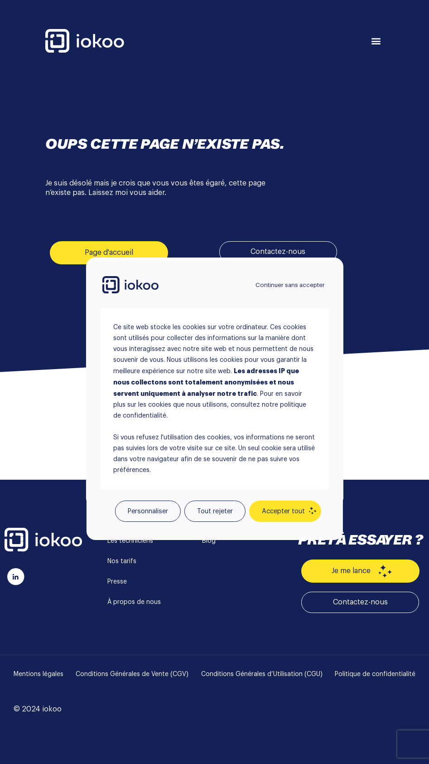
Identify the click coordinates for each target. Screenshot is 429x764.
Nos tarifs (121, 561)
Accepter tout (283, 511)
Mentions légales (38, 674)
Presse (117, 582)
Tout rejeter (215, 511)
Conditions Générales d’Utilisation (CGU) (262, 674)
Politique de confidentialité (375, 674)
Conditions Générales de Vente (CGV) (132, 674)
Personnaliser (148, 511)
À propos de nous (134, 602)
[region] (214, 382)
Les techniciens (130, 541)
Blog (209, 541)
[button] (376, 41)
